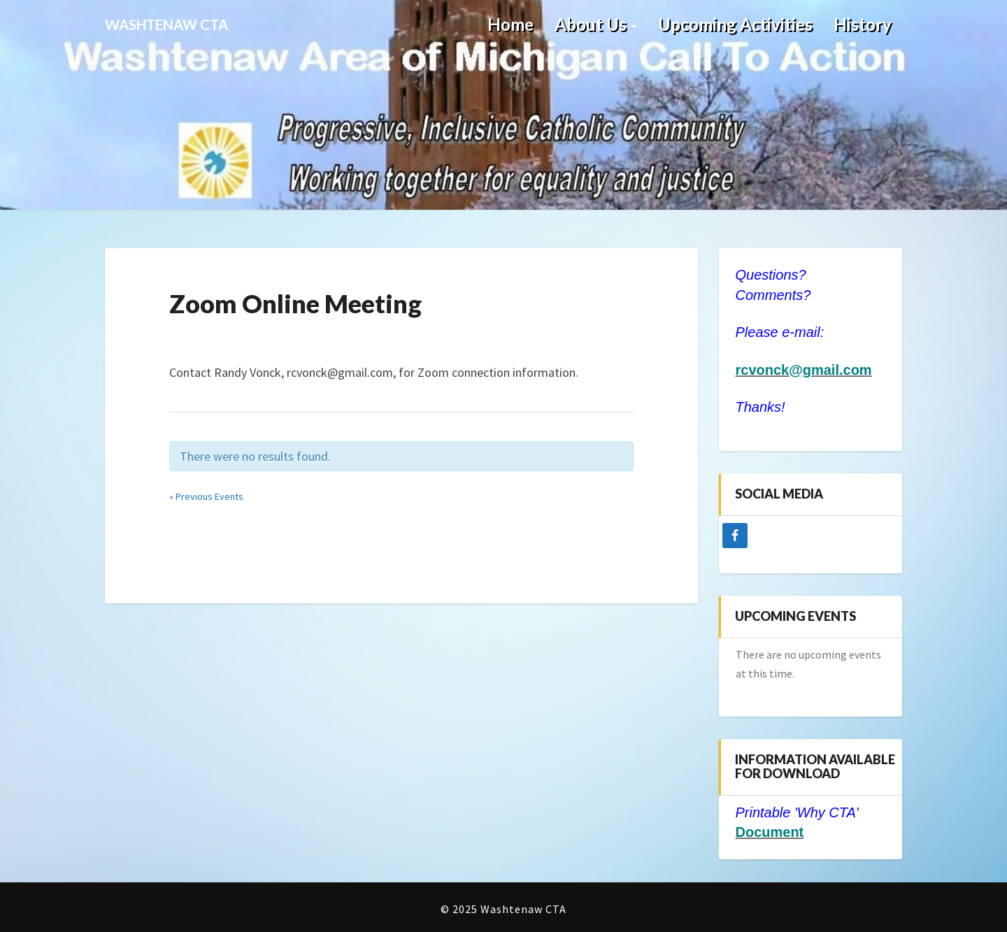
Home (510, 24)
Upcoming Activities (735, 24)
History (863, 24)
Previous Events (206, 496)
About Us (596, 24)
